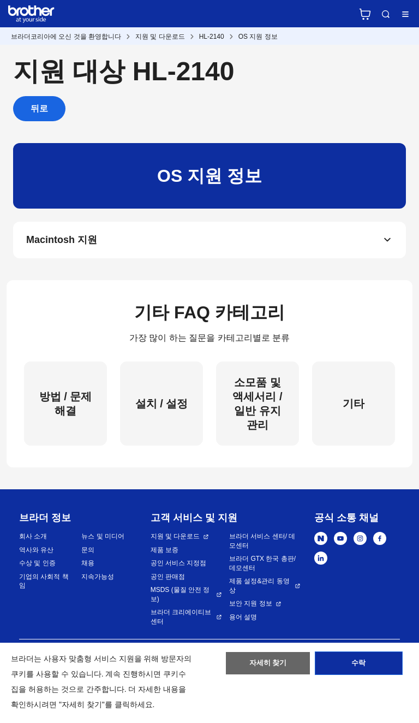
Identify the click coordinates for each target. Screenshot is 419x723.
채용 (87, 566)
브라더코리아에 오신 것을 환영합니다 (66, 36)
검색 (385, 14)
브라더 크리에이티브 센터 (181, 619)
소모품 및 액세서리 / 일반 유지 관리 (257, 405)
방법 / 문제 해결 (65, 406)
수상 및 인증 (37, 566)
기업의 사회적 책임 (44, 583)
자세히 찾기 (268, 665)
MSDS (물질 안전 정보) (180, 597)
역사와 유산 (36, 552)
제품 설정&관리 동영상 (259, 588)
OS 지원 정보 (258, 36)
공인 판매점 (168, 579)
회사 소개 (33, 539)
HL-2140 (211, 36)
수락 (358, 665)
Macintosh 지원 (61, 241)
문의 (87, 552)
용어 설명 (243, 619)
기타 (353, 406)
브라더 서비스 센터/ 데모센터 (262, 543)
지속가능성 (97, 579)
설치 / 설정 (161, 406)
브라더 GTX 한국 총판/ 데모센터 (262, 566)
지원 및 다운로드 (160, 36)
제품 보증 (164, 552)
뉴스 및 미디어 (102, 539)
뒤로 (39, 108)
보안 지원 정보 (250, 606)
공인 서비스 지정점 (179, 566)
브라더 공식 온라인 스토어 (365, 14)
